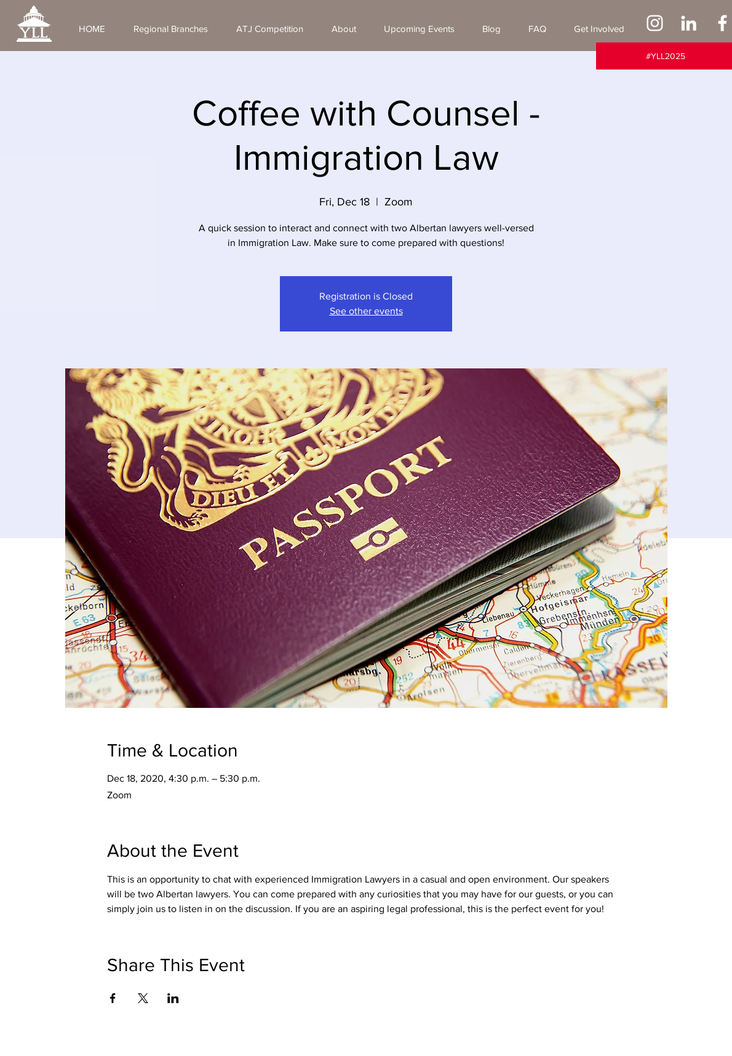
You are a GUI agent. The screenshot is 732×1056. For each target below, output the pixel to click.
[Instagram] (655, 23)
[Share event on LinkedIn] (173, 998)
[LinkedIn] (688, 23)
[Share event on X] (143, 998)
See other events (366, 311)
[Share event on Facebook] (113, 998)
